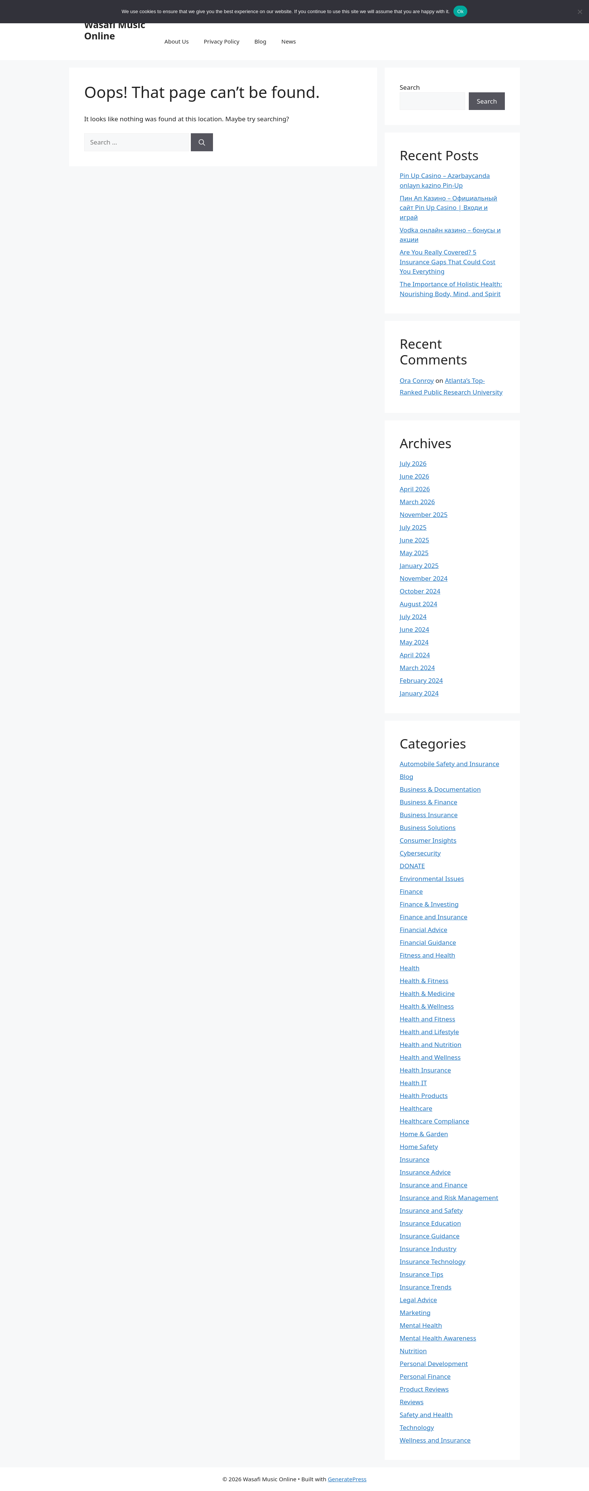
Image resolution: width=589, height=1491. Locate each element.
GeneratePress (347, 1479)
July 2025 (413, 527)
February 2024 (421, 680)
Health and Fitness (427, 1019)
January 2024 (419, 693)
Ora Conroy (417, 380)
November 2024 (423, 578)
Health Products (424, 1095)
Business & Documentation (440, 789)
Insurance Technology (432, 1261)
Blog (260, 41)
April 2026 (415, 489)
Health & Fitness (424, 980)
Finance (411, 891)
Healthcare (416, 1108)
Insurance (414, 1159)
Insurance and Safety (431, 1210)
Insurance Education (430, 1223)
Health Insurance (425, 1070)
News (288, 41)
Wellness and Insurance (435, 1440)
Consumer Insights (428, 840)
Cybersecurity (420, 853)
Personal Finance (425, 1376)
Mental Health (421, 1325)
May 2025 (414, 552)
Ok (460, 11)
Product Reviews (424, 1389)
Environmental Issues (432, 878)
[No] (579, 11)
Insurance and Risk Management (449, 1197)
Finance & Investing (429, 904)
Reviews (412, 1402)
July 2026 (413, 463)
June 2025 (414, 540)
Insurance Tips (421, 1274)
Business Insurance (429, 814)
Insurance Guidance (429, 1236)
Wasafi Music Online (114, 30)
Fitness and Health (427, 955)
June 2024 (414, 629)
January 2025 (419, 565)
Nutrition (413, 1350)
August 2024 (418, 603)
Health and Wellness (430, 1057)
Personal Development (434, 1363)
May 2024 (414, 642)
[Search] (202, 142)
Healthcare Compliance (434, 1121)
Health (410, 968)
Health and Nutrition (430, 1044)
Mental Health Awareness (438, 1338)
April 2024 (415, 655)
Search (410, 87)
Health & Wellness (427, 1006)
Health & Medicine (427, 993)
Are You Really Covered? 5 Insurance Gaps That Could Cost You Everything (447, 262)
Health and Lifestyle (429, 1031)
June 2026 (414, 476)
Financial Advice (423, 929)
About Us (177, 41)
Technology (417, 1427)
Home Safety (419, 1146)
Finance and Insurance (433, 917)
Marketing (415, 1312)
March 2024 (417, 667)
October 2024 (420, 591)
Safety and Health (426, 1414)
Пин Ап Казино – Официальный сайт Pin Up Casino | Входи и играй (448, 207)
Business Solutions (428, 827)
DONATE (412, 865)
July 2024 (413, 616)
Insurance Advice (425, 1172)
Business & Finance (428, 802)
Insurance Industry (428, 1248)
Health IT (413, 1082)
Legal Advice (418, 1299)
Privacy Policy (221, 41)
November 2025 (423, 514)
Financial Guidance (428, 942)
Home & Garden (424, 1134)
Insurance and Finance (433, 1185)
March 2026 (417, 501)
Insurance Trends (426, 1287)
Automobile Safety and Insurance (449, 763)
